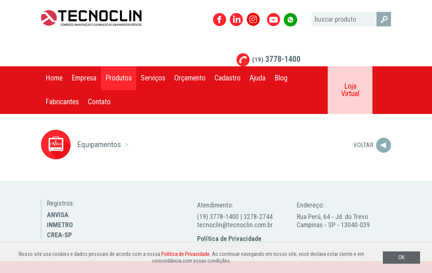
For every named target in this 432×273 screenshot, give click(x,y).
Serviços (153, 78)
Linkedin (236, 19)
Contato (99, 102)
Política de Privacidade (229, 238)
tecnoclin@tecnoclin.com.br (235, 225)
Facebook (219, 19)
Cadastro (228, 78)
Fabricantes (62, 102)
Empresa (84, 78)
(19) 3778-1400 (218, 216)
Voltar (363, 145)
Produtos (118, 78)
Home (54, 78)
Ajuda (258, 78)
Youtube (273, 19)
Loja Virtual (350, 90)
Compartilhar (381, 78)
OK (401, 257)
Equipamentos (99, 144)
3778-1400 (276, 59)
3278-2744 (258, 216)
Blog (281, 78)
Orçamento (190, 78)
